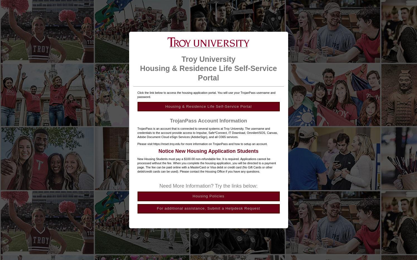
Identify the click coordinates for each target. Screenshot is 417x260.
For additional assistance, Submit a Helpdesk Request (208, 208)
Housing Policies (209, 196)
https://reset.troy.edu (166, 144)
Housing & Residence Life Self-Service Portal (208, 106)
